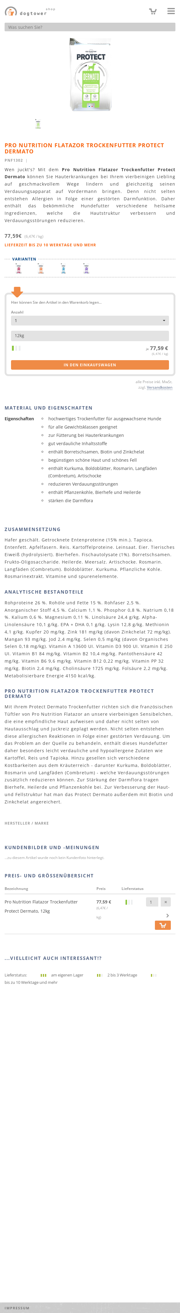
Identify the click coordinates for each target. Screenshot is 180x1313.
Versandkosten (159, 387)
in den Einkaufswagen (90, 365)
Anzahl (17, 312)
